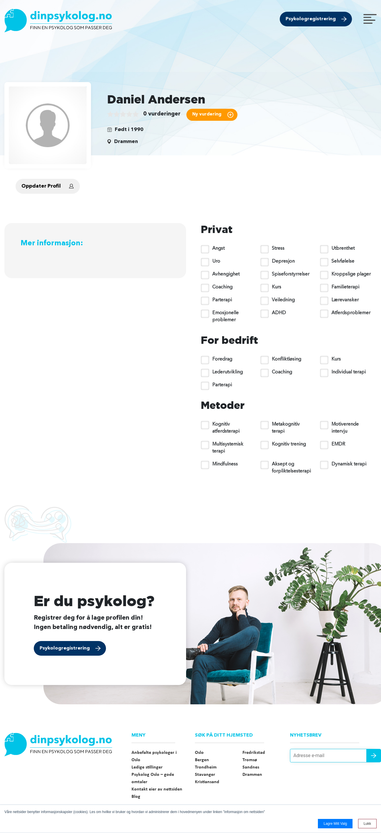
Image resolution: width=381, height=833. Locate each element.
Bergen (202, 760)
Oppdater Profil (41, 186)
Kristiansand (207, 782)
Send (373, 755)
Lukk (367, 824)
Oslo (199, 752)
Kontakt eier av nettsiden (157, 789)
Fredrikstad (253, 752)
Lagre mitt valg (335, 824)
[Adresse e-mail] (333, 755)
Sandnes (250, 767)
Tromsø (249, 760)
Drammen (252, 774)
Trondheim (206, 767)
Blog (136, 796)
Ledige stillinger (147, 767)
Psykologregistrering (311, 19)
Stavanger (205, 774)
